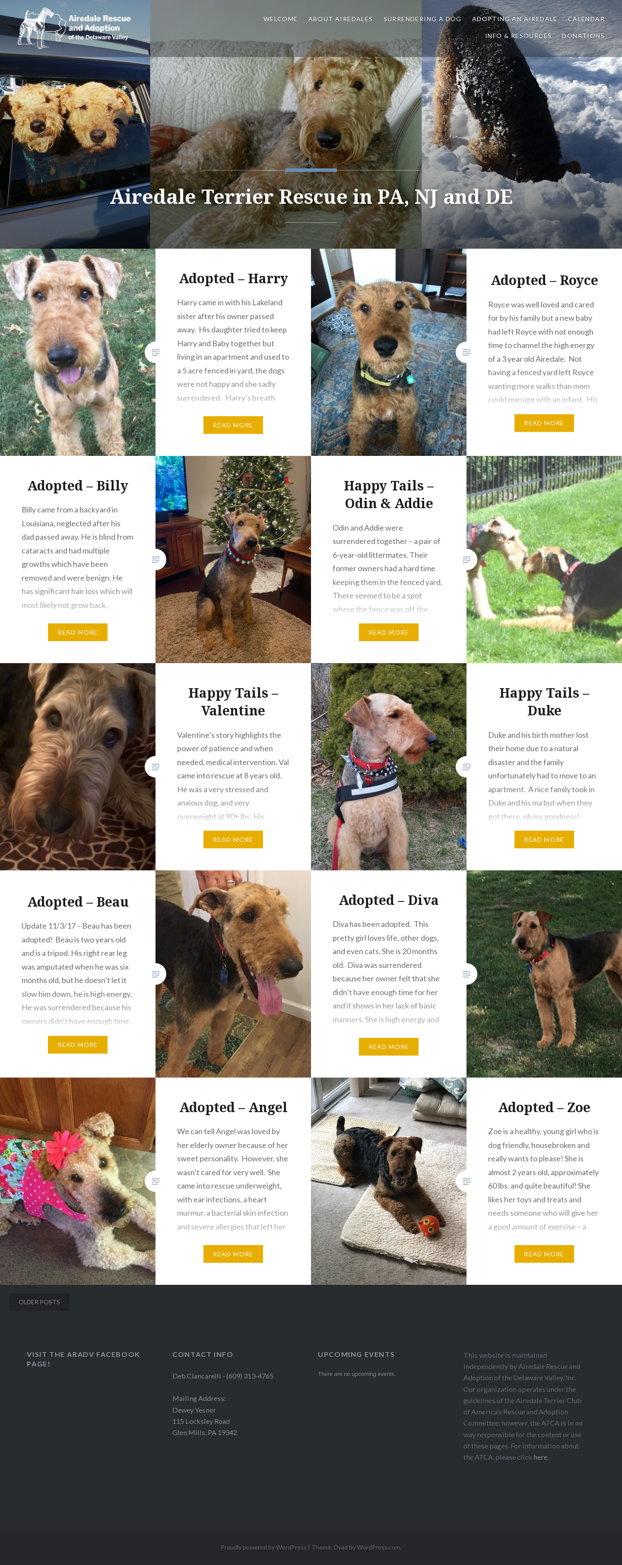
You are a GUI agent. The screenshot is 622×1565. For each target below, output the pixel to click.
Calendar (586, 18)
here (540, 1457)
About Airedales (340, 18)
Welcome (280, 18)
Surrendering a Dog (423, 18)
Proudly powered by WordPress (264, 1547)
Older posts (39, 1302)
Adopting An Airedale (515, 18)
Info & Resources (518, 35)
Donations (583, 35)
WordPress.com (378, 1547)
